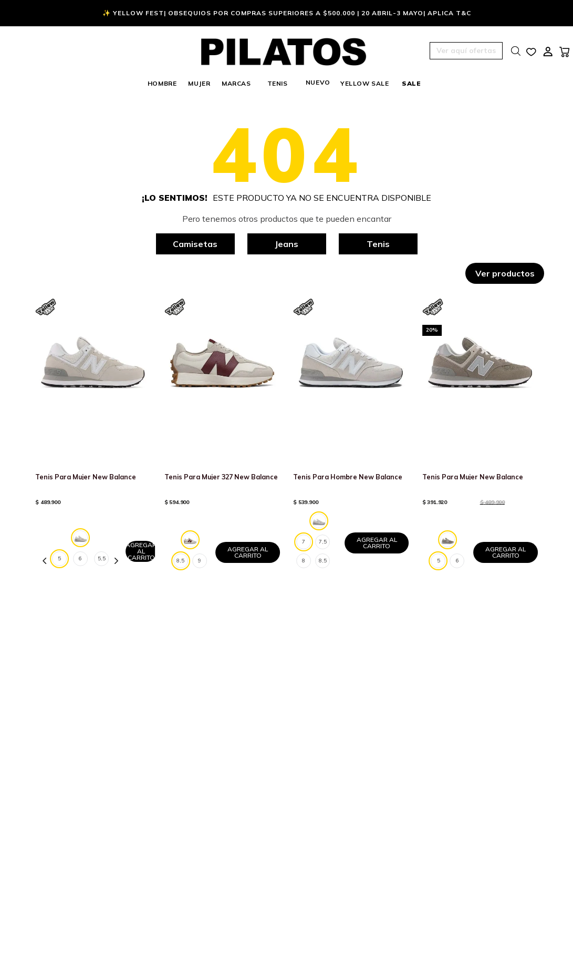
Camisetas (195, 244)
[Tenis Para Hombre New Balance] (351, 437)
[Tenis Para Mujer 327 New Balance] (222, 437)
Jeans (286, 244)
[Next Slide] (116, 561)
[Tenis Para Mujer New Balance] (93, 437)
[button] (437, 51)
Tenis (378, 244)
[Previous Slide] (44, 561)
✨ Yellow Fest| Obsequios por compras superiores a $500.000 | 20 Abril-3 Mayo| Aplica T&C (286, 13)
